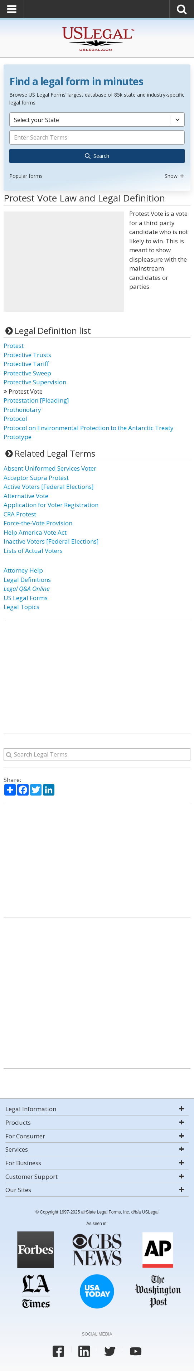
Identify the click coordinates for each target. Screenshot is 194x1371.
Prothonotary (22, 409)
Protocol (15, 418)
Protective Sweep (27, 373)
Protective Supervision (35, 382)
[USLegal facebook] (58, 1351)
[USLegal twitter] (110, 1351)
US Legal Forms (26, 598)
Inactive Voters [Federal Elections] (51, 541)
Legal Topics (21, 607)
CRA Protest (20, 514)
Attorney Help (23, 570)
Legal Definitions (27, 579)
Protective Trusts (27, 355)
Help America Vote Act (35, 532)
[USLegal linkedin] (84, 1351)
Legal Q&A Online (26, 588)
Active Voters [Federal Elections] (49, 486)
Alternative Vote (26, 496)
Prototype (17, 437)
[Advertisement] (64, 262)
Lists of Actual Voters (33, 550)
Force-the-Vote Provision (38, 523)
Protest (14, 345)
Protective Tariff (26, 364)
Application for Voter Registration (51, 505)
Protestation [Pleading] (36, 400)
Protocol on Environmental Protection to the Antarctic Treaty (89, 428)
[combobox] (97, 146)
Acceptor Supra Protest (36, 477)
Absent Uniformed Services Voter (50, 468)
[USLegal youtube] (135, 1351)
